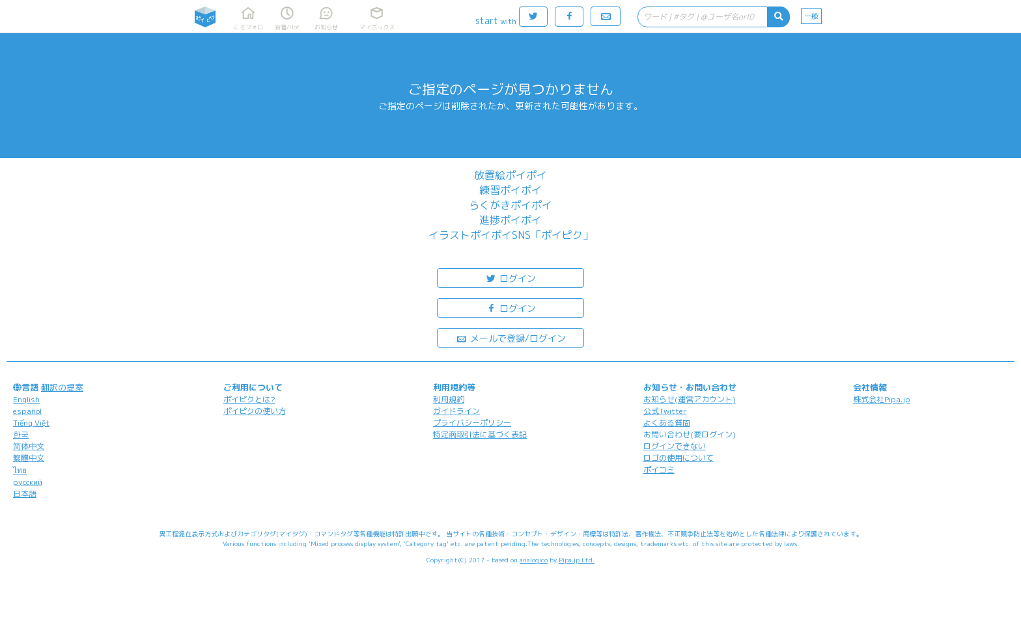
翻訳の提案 (62, 387)
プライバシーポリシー (472, 422)
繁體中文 (28, 457)
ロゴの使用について (678, 457)
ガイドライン (456, 411)
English (26, 399)
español (27, 411)
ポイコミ (659, 469)
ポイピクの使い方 (254, 411)
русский (27, 481)
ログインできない (674, 446)
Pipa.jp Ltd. (576, 559)
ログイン (510, 277)
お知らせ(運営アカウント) (689, 399)
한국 (21, 434)
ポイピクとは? (249, 399)
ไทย (20, 470)
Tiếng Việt (31, 422)
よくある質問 (666, 422)
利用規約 (448, 399)
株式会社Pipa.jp (881, 399)
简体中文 (28, 446)
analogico (534, 559)
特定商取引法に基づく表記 (480, 434)
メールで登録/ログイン (511, 337)
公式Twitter (665, 411)
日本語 (24, 493)
